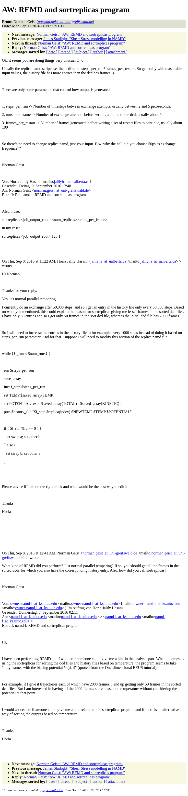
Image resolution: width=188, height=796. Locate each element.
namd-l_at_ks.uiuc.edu (29, 617)
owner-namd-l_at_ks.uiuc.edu (33, 603)
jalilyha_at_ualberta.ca (71, 181)
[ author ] (97, 52)
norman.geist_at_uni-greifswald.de (61, 190)
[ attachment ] (117, 52)
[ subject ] (81, 52)
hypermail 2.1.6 (53, 790)
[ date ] (51, 52)
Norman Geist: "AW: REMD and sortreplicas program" (79, 34)
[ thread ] (65, 52)
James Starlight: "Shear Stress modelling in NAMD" (84, 39)
